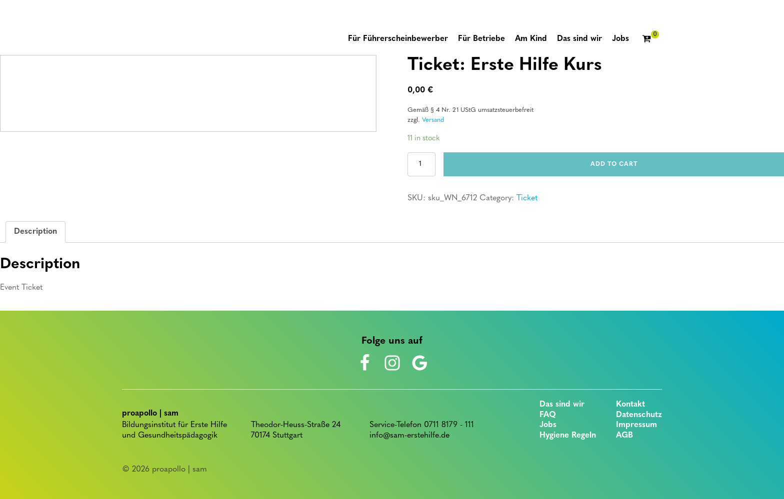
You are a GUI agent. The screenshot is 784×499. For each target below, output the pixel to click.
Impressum (636, 425)
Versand (433, 120)
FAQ (548, 415)
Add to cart (614, 164)
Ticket (527, 198)
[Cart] (650, 39)
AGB (624, 436)
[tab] (36, 232)
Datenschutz (639, 415)
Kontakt (630, 405)
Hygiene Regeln (568, 436)
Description (35, 232)
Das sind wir (562, 405)
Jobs (548, 425)
